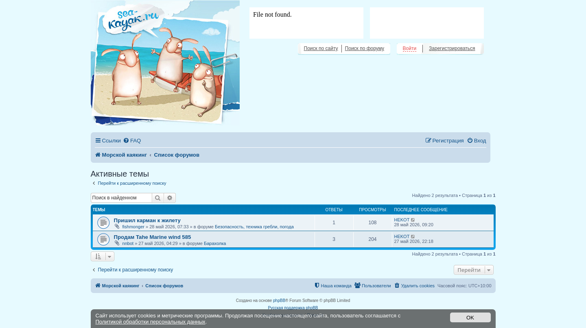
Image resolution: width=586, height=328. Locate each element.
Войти (410, 48)
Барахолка (215, 243)
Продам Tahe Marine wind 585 (152, 237)
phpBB (279, 300)
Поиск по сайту (321, 48)
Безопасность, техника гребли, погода (254, 226)
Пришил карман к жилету (147, 220)
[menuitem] (132, 141)
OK (470, 318)
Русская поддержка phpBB (293, 308)
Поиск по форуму (364, 48)
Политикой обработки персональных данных (151, 322)
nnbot (128, 243)
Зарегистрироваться (452, 48)
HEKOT (402, 219)
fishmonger (133, 226)
